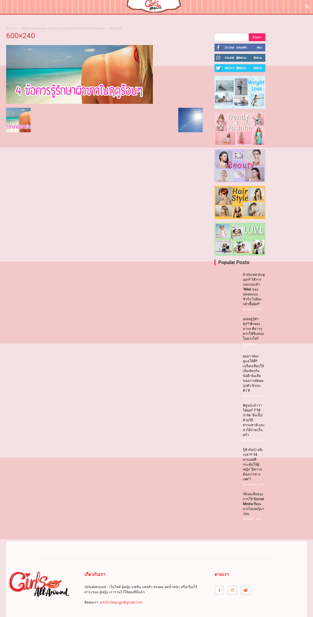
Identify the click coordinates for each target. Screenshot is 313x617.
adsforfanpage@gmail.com (121, 602)
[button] (307, 7)
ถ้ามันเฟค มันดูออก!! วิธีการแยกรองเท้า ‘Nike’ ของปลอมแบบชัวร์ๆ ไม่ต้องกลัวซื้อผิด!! (254, 289)
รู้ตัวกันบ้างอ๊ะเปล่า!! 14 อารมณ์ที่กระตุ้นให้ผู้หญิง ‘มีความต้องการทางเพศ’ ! (253, 464)
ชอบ (259, 47)
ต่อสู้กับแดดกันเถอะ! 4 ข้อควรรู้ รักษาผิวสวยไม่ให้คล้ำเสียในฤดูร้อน (63, 28)
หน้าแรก (11, 28)
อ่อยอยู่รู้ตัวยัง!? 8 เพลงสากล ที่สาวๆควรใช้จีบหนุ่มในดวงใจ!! (253, 328)
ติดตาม (258, 58)
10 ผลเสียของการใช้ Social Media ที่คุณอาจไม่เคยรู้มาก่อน (253, 504)
